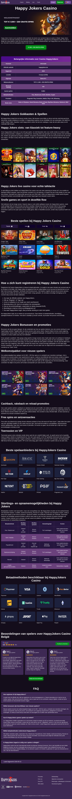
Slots (62, 226)
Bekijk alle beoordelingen (36, 678)
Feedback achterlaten (62, 643)
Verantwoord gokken (57, 783)
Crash (38, 2)
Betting (28, 2)
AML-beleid (40, 783)
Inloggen (53, 2)
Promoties (40, 776)
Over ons (40, 779)
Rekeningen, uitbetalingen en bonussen (61, 781)
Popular (9, 226)
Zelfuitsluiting (55, 776)
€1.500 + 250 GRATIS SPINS (36, 47)
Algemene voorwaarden (57, 779)
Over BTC (40, 781)
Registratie (60, 2)
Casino (21, 2)
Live (33, 2)
